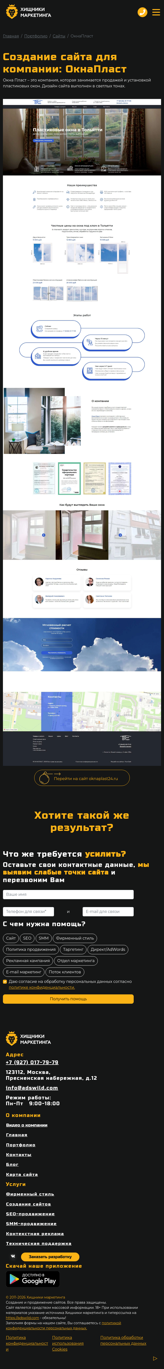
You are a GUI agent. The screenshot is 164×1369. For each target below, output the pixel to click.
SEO (27, 938)
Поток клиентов (65, 972)
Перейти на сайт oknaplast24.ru (86, 778)
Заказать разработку (50, 1256)
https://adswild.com (22, 1318)
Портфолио (35, 36)
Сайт (11, 938)
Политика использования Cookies (68, 1343)
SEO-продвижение (30, 1214)
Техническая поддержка (39, 1243)
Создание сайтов (28, 1204)
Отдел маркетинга (76, 960)
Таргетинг (73, 949)
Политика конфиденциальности (27, 1343)
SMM (44, 938)
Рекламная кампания (28, 960)
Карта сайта (22, 1174)
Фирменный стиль (75, 938)
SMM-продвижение (31, 1223)
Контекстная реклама (35, 1233)
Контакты (19, 1154)
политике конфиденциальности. (42, 987)
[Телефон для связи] (28, 911)
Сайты (59, 36)
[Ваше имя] (68, 894)
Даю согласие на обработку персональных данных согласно (70, 984)
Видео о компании (26, 1125)
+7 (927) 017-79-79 (32, 1063)
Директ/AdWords (108, 949)
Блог (12, 1164)
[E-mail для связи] (108, 911)
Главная (11, 36)
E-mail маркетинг (23, 972)
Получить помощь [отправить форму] (68, 999)
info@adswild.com (32, 1088)
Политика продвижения (31, 949)
